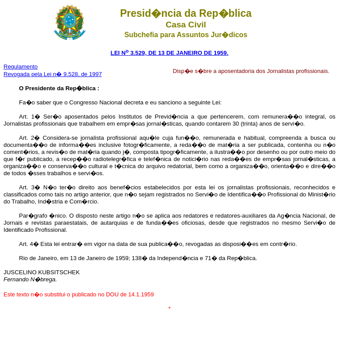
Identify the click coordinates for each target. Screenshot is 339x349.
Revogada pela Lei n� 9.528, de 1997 (53, 74)
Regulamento (21, 66)
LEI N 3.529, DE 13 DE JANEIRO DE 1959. (170, 53)
